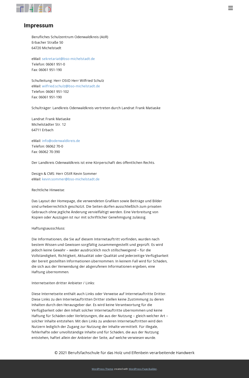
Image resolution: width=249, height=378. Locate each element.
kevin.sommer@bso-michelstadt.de (71, 179)
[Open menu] (230, 8)
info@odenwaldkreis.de (61, 140)
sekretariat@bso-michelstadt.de (68, 58)
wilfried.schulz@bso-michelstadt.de (71, 86)
